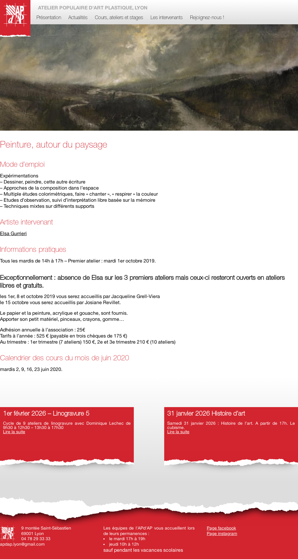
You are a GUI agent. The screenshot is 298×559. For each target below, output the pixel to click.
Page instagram (222, 533)
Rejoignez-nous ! (207, 18)
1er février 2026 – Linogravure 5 (46, 414)
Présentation (48, 18)
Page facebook (221, 528)
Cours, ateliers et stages (119, 18)
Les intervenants (167, 18)
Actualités (78, 18)
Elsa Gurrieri (13, 233)
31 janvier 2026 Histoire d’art (206, 414)
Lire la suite (14, 431)
